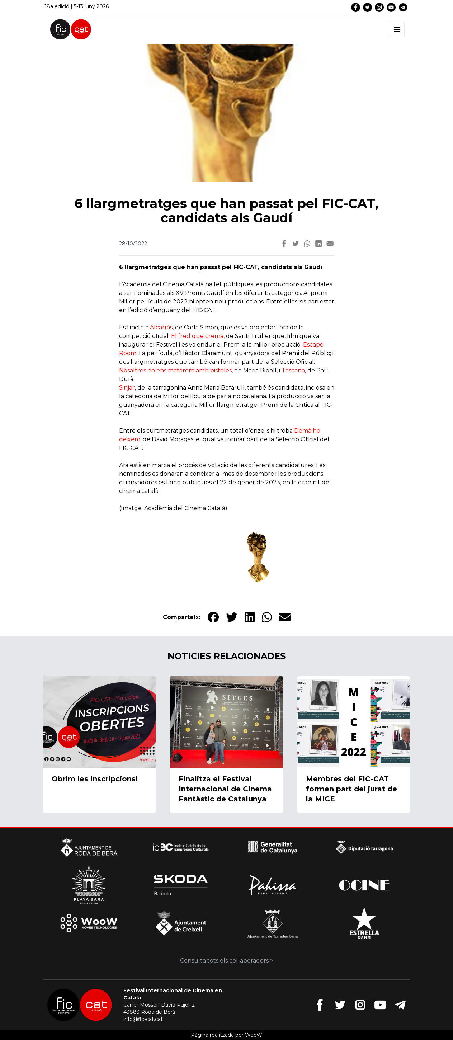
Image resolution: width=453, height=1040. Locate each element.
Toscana (293, 370)
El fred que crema (197, 336)
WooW (253, 1035)
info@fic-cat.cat (143, 1019)
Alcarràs (161, 327)
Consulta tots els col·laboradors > (226, 960)
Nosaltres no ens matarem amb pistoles (175, 370)
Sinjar (127, 387)
